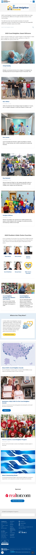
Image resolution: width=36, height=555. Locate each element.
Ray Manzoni (6, 178)
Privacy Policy (12, 532)
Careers (11, 522)
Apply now (6, 410)
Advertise (11, 524)
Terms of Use (12, 537)
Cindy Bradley (7, 66)
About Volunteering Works (10, 475)
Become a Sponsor (17, 500)
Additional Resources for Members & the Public (12, 529)
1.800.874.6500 (23, 523)
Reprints (11, 526)
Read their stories (9, 334)
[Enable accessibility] (2, 552)
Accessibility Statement (12, 535)
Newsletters (12, 521)
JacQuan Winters (8, 215)
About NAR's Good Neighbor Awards (12, 368)
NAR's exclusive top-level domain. (22, 552)
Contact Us (22, 521)
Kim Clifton (6, 101)
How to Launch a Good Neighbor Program (14, 439)
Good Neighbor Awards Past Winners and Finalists (9, 297)
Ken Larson (6, 137)
